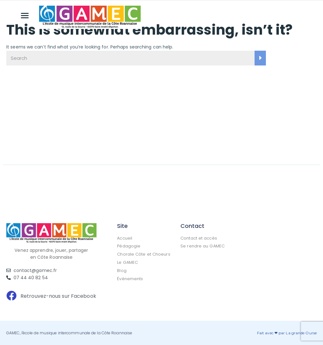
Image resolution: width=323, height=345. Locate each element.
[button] (25, 15)
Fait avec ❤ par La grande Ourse (287, 333)
